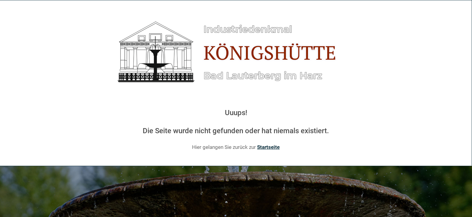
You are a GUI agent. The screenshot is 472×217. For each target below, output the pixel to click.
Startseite (268, 147)
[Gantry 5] (234, 52)
